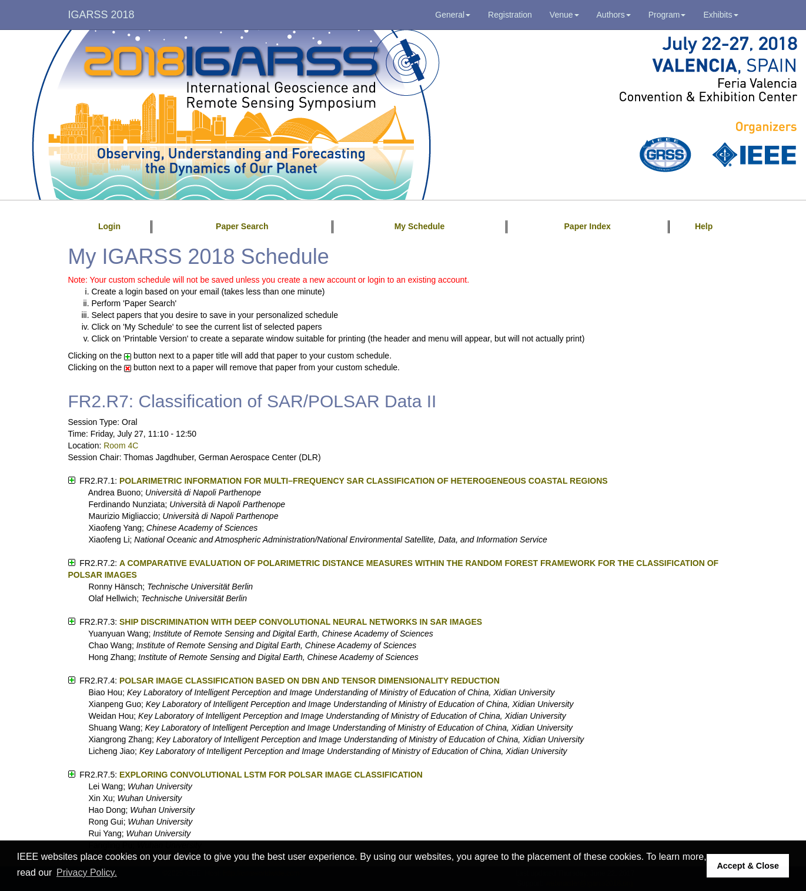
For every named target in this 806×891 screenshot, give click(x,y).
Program (667, 14)
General (452, 14)
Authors (614, 14)
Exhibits (720, 14)
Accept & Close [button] (748, 865)
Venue (564, 14)
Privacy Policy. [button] (86, 872)
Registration (510, 14)
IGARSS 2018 (101, 15)
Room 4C (120, 445)
